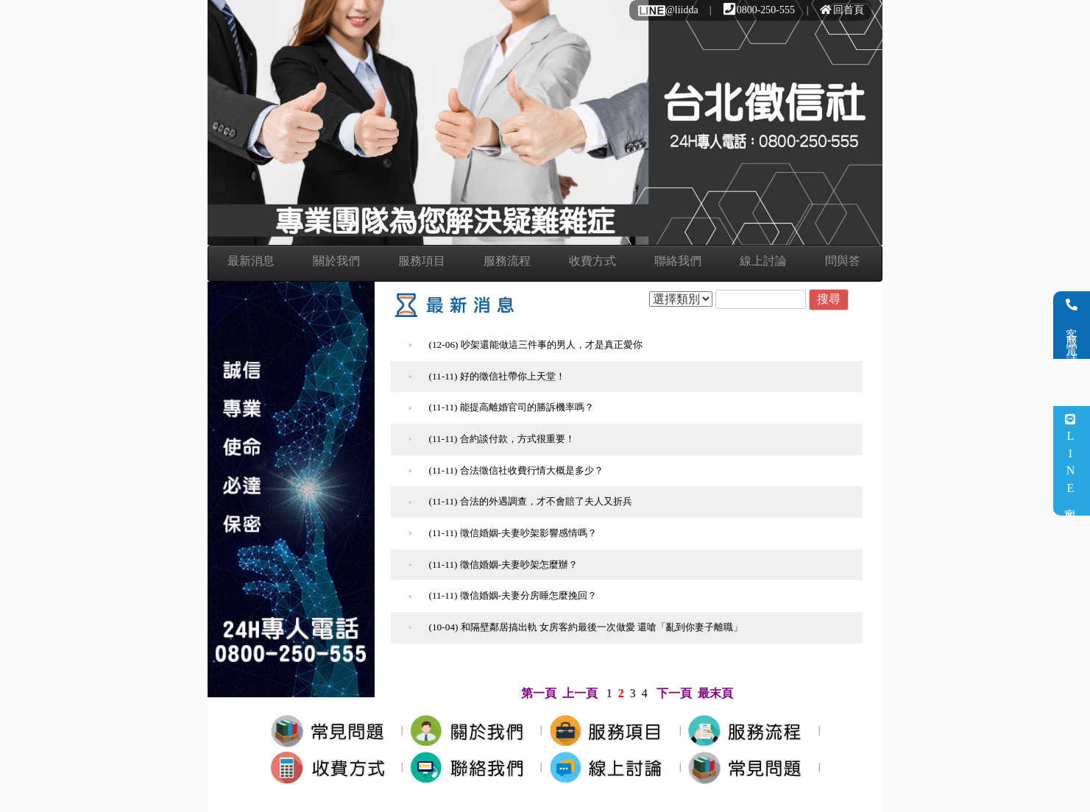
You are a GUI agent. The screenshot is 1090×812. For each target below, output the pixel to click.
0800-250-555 (759, 9)
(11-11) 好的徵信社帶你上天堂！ (497, 376)
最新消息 (251, 260)
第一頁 (538, 693)
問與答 (842, 260)
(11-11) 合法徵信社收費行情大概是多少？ (516, 470)
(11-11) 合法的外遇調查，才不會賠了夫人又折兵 (530, 501)
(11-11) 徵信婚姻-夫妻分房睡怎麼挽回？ (513, 595)
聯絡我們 (677, 260)
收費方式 (592, 260)
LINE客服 (1070, 460)
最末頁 (715, 693)
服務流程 (507, 260)
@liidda (667, 9)
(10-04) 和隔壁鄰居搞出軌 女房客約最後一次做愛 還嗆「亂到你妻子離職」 (586, 627)
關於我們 (336, 260)
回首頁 (842, 9)
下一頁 (674, 693)
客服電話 (1072, 325)
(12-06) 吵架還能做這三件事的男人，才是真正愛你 (536, 344)
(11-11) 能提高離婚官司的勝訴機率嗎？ (511, 407)
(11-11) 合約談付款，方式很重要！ (502, 438)
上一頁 (580, 693)
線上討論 (763, 260)
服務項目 (421, 260)
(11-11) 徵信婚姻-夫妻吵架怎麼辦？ (503, 564)
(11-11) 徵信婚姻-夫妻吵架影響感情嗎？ (513, 532)
